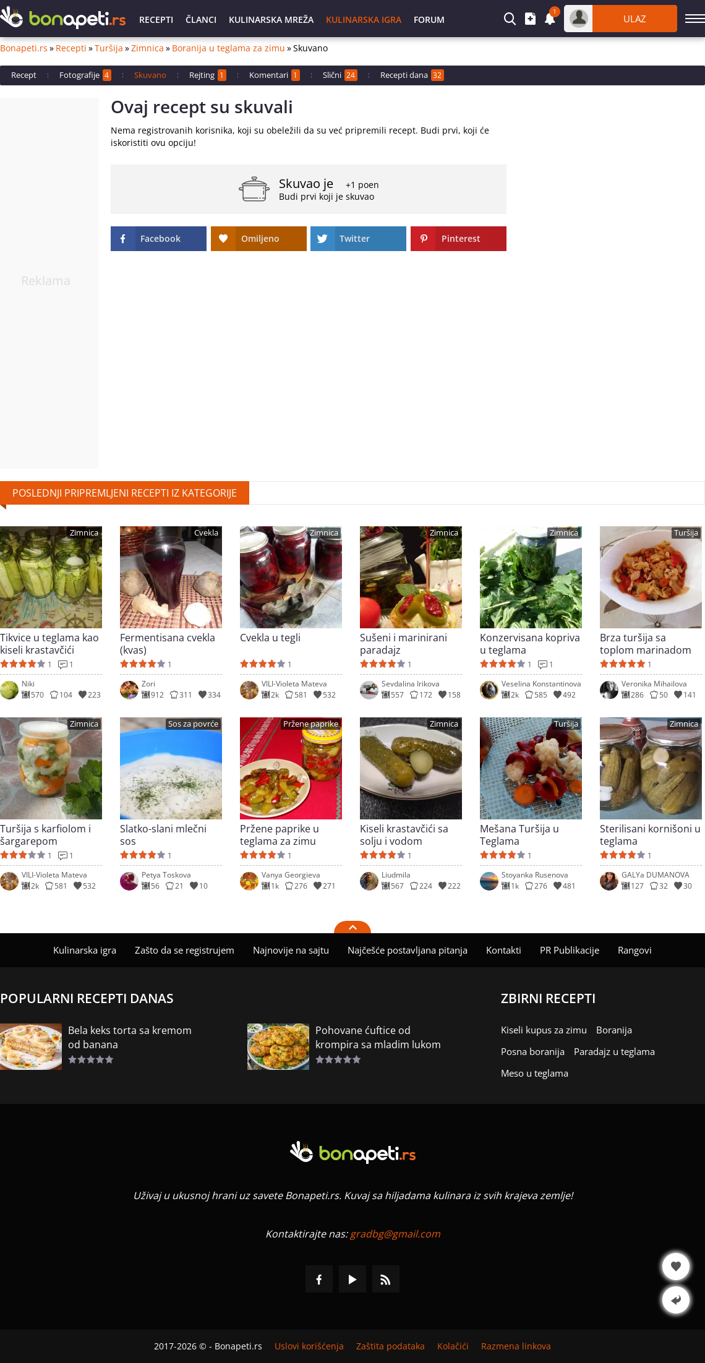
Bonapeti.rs (24, 48)
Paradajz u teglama (614, 1051)
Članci (201, 19)
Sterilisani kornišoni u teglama (650, 834)
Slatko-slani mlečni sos (163, 834)
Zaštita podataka (390, 1346)
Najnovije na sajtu (291, 950)
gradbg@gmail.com (395, 1234)
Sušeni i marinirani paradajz (403, 643)
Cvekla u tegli (270, 637)
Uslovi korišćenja (309, 1346)
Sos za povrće (193, 724)
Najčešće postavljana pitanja (408, 950)
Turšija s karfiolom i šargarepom (45, 834)
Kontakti (503, 950)
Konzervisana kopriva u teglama (530, 643)
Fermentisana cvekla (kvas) (167, 643)
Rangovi (635, 950)
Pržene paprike (310, 724)
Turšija (109, 48)
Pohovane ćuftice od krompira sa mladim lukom (378, 1037)
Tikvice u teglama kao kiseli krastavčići (49, 643)
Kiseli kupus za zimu (544, 1029)
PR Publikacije (569, 950)
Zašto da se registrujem (184, 950)
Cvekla (206, 533)
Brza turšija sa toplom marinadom (645, 643)
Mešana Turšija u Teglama (519, 834)
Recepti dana (412, 75)
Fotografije (85, 75)
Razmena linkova (516, 1346)
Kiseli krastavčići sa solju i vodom (404, 834)
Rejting (207, 75)
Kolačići (453, 1346)
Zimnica (147, 48)
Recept (23, 74)
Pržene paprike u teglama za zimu (279, 834)
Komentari (274, 75)
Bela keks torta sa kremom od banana (130, 1037)
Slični (340, 75)
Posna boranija (533, 1051)
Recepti (156, 19)
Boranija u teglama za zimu (228, 48)
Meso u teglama (534, 1073)
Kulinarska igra (363, 19)
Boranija (614, 1029)
